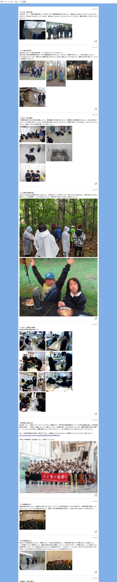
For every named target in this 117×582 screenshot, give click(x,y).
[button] (96, 41)
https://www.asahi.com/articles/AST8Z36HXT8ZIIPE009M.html (39, 435)
